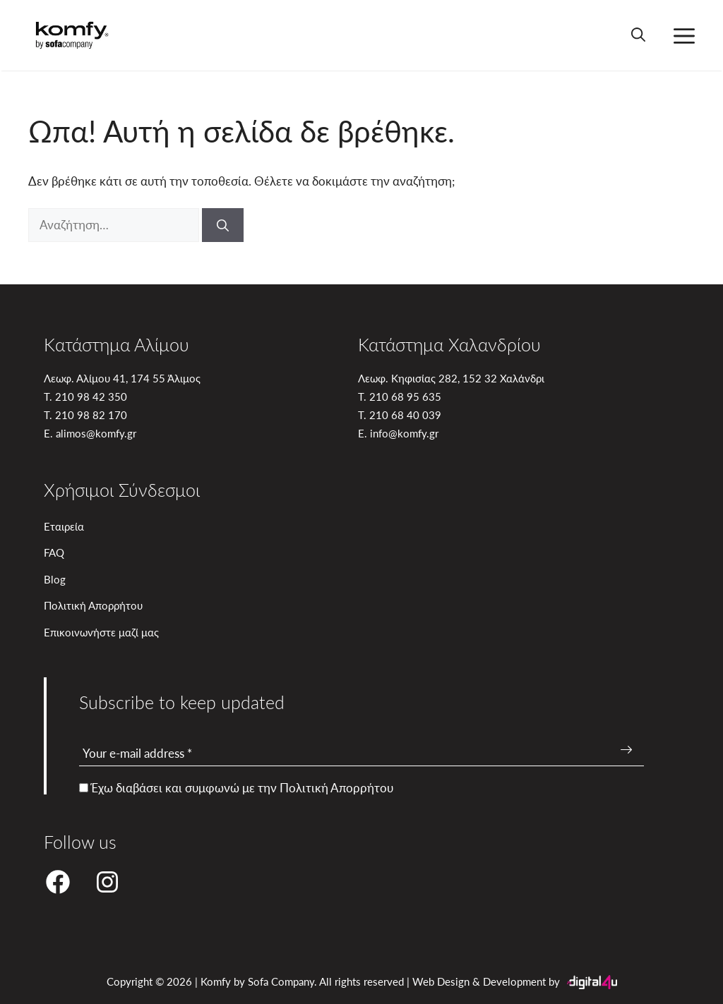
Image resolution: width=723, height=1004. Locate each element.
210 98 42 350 (91, 396)
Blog (55, 578)
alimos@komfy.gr (96, 432)
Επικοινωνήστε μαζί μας (101, 631)
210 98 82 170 (91, 414)
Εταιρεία (64, 526)
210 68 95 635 (405, 396)
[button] (638, 35)
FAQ (54, 552)
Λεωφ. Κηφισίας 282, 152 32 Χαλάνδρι (451, 377)
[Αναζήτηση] (223, 225)
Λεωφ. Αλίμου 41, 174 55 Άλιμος (122, 377)
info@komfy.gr (404, 432)
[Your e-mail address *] (361, 754)
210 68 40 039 (405, 414)
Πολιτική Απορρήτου (93, 605)
